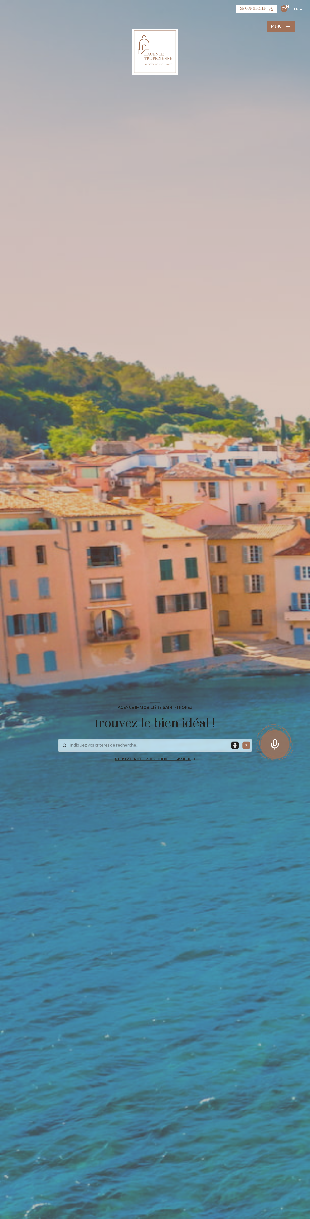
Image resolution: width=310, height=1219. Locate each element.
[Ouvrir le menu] (281, 26)
